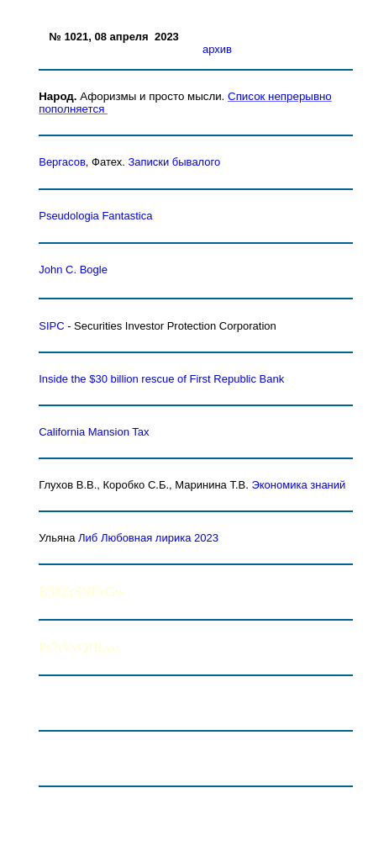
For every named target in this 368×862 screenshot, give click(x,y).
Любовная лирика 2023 (159, 537)
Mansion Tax (94, 432)
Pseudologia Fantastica (95, 215)
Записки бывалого (174, 162)
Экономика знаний (298, 485)
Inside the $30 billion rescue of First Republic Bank (161, 379)
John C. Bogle (73, 269)
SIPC (51, 326)
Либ (87, 537)
